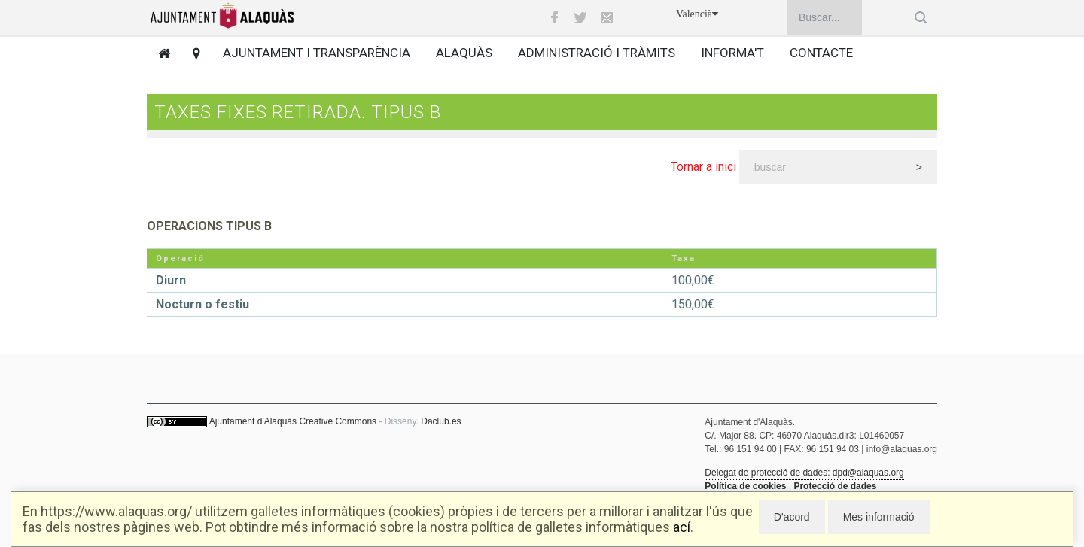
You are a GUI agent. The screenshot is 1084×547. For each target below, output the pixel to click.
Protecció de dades (834, 486)
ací (681, 527)
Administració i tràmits (596, 52)
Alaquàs (464, 52)
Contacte (821, 52)
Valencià (697, 14)
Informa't (732, 52)
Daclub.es (441, 421)
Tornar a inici (703, 167)
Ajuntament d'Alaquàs (253, 421)
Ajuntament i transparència (316, 52)
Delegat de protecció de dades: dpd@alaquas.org (804, 472)
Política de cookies (745, 486)
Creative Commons (337, 421)
